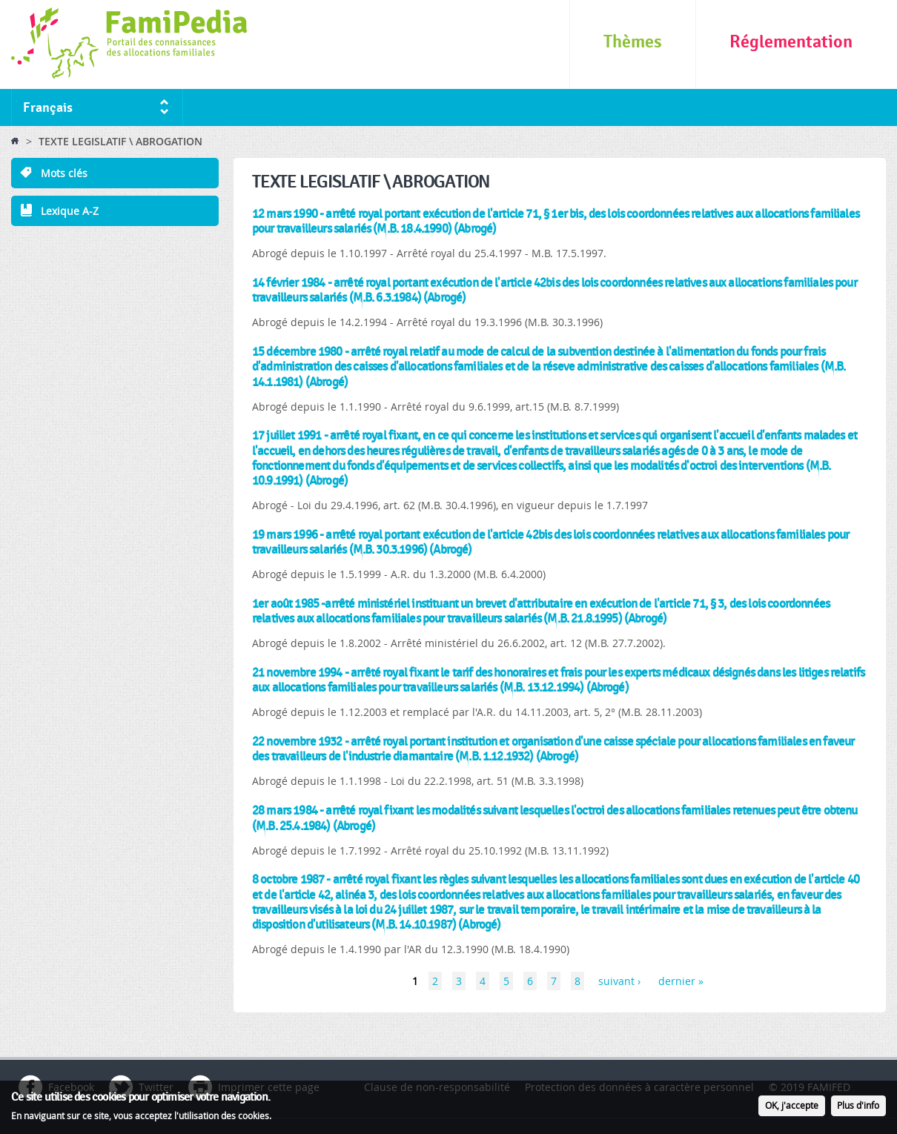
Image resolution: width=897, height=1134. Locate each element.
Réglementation (791, 42)
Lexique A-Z (70, 211)
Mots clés (64, 173)
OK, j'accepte (791, 1107)
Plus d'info (858, 1107)
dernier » (681, 981)
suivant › (619, 981)
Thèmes (632, 42)
